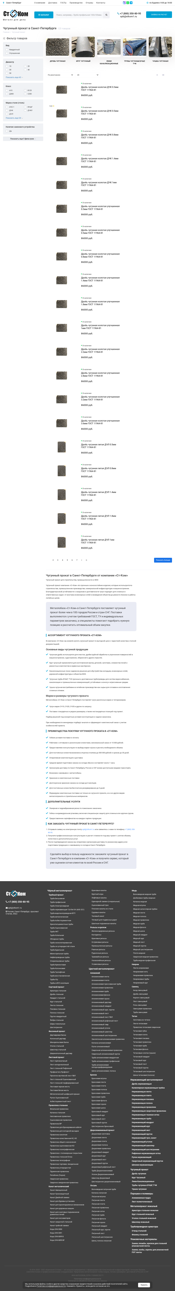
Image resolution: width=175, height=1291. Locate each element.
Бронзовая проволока (101, 1093)
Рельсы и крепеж (98, 927)
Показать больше (163, 560)
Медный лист (139, 942)
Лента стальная (56, 1005)
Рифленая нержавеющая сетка (146, 1153)
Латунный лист (98, 1233)
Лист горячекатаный (58, 1061)
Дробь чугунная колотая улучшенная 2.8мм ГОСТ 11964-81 (100, 374)
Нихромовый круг (140, 983)
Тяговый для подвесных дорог (104, 920)
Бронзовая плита (99, 1086)
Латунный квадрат (99, 1226)
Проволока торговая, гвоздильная (64, 1164)
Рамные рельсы (98, 949)
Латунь (93, 1185)
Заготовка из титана (141, 1020)
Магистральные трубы (59, 954)
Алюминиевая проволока (102, 988)
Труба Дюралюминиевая (102, 1171)
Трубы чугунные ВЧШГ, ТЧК (144, 1185)
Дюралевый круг (99, 1156)
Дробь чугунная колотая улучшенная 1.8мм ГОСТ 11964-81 (100, 303)
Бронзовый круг (98, 1115)
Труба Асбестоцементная (60, 920)
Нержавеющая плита (141, 1095)
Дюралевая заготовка (101, 1134)
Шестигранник (56, 1027)
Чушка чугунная (139, 1189)
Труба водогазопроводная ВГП (62, 913)
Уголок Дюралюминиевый (103, 1174)
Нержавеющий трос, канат (144, 1138)
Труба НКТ (54, 932)
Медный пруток (139, 946)
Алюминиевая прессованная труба (106, 984)
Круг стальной (56, 1002)
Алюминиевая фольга (101, 995)
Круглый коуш (97, 894)
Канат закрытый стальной (61, 1222)
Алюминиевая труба (100, 991)
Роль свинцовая (140, 1005)
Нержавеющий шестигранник (145, 1149)
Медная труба (139, 924)
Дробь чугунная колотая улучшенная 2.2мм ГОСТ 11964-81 (100, 350)
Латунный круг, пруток (101, 1230)
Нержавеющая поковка (143, 1099)
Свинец (135, 987)
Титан (134, 1016)
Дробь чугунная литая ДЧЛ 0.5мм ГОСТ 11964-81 (98, 446)
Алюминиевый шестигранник (104, 1035)
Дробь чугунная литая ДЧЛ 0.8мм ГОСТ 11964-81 (98, 470)
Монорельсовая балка (59, 1042)
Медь (134, 890)
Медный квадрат (140, 935)
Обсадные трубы (57, 939)
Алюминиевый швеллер (102, 1032)
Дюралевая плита (99, 1141)
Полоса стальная (57, 1013)
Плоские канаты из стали (102, 909)
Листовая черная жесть (60, 1087)
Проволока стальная (58, 1105)
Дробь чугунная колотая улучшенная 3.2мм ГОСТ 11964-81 (100, 398)
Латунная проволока (100, 1208)
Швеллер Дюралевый (101, 1178)
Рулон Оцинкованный (59, 1098)
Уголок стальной (57, 1046)
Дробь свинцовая (140, 994)
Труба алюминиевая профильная (105, 1061)
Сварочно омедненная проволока (64, 1183)
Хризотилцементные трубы (61, 924)
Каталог (43, 15)
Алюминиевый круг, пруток (103, 1010)
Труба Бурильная (57, 950)
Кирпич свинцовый (141, 998)
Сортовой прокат (56, 987)
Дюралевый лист (99, 1160)
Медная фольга (139, 927)
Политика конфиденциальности (87, 1279)
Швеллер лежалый (140, 1222)
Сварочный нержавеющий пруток (147, 1161)
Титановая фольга (140, 1049)
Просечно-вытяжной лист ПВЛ (63, 1076)
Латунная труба (98, 1215)
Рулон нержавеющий (141, 1157)
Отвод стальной (139, 1231)
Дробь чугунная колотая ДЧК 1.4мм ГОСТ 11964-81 (99, 160)
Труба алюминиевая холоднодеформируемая (102, 1066)
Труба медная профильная (144, 960)
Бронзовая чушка (99, 1104)
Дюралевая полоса (100, 1145)
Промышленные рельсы (102, 946)
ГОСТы (63, 3)
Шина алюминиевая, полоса (104, 1071)
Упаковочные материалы (143, 1239)
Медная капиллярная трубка (145, 909)
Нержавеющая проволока (144, 1107)
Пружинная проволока (59, 1171)
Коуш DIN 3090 (56, 1229)
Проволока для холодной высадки (64, 1131)
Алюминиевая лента (100, 977)
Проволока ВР (56, 1124)
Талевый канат (98, 916)
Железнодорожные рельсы (103, 931)
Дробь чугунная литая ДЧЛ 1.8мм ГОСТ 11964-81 (98, 517)
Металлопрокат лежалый (143, 1206)
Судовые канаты (98, 912)
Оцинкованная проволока (61, 1120)
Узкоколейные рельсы (101, 960)
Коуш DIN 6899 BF (57, 1240)
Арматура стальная (58, 991)
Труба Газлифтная (57, 972)
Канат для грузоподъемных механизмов (67, 1205)
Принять (144, 1285)
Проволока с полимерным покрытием (66, 1153)
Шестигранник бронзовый (103, 1126)
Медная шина (139, 931)
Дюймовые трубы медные (144, 898)
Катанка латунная (99, 1193)
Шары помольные (57, 1024)
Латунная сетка (98, 1211)
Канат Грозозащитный (59, 1194)
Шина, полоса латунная (101, 1241)
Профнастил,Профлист (59, 1072)
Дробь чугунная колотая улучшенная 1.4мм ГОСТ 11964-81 (100, 279)
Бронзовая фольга (99, 1101)
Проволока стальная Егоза (61, 1157)
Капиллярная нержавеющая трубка (148, 1088)
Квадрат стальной (57, 998)
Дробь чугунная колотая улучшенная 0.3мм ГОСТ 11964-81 (100, 207)
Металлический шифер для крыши (65, 1094)
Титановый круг (139, 1060)
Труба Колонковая (57, 968)
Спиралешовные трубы (59, 961)
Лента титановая (140, 1024)
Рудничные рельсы (100, 953)
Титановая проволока (142, 1042)
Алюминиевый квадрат (101, 1006)
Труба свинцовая (140, 1012)
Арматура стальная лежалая (145, 1210)
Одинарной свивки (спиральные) (106, 901)
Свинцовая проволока (142, 1009)
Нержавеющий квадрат (143, 1122)
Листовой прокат (56, 1057)
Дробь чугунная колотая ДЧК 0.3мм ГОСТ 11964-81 (99, 88)
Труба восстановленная (60, 976)
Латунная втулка (99, 1196)
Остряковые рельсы (100, 942)
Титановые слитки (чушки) (144, 1053)
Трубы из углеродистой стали (62, 946)
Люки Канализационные (143, 1181)
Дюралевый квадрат (100, 1152)
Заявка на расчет (159, 15)
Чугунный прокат (139, 1169)
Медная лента (139, 913)
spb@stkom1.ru (128, 16)
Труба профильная (57, 902)
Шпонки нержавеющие (142, 1165)
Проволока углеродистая (60, 1168)
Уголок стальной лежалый (144, 1218)
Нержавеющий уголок (142, 1142)
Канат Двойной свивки (59, 1197)
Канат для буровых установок (62, 1201)
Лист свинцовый (140, 1001)
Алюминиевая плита (100, 980)
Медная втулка (139, 905)
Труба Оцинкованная (59, 928)
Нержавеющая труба (141, 1118)
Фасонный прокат (57, 1031)
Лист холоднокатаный (59, 1065)
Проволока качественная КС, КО (63, 1138)
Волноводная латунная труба (104, 1189)
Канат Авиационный (58, 1190)
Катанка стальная (57, 1113)
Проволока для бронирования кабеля (65, 1127)
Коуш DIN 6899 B (57, 1236)
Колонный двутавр (58, 1039)
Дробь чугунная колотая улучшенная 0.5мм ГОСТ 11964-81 (100, 231)
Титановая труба (140, 1046)
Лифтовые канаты (99, 898)
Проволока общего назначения (63, 1142)
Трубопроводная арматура (144, 1226)
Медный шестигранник (143, 949)
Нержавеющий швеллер (143, 1145)
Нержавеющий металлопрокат (146, 1079)
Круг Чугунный (138, 1177)
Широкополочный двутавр (61, 1053)
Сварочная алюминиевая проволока (107, 1050)
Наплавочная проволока (60, 1116)
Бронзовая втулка (99, 1078)
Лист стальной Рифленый (61, 1068)
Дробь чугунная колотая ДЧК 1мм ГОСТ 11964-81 (99, 184)
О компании (39, 3)
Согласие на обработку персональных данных (87, 1281)
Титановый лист (140, 1064)
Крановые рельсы (99, 938)
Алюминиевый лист (100, 1013)
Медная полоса (139, 916)
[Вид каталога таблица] (169, 75)
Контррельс (96, 935)
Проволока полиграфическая (62, 1149)
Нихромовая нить (140, 972)
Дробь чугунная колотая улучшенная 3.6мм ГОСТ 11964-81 (100, 422)
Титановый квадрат (141, 1057)
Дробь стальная (56, 994)
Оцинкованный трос (100, 905)
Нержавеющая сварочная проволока (149, 1111)
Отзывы (89, 3)
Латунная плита (98, 1204)
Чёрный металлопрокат (59, 890)
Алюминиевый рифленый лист (105, 1021)
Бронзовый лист (98, 1119)
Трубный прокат (56, 895)
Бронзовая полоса (99, 1089)
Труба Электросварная (59, 906)
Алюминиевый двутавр (101, 1002)
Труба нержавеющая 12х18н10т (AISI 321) (67, 910)
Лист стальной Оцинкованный (63, 1079)
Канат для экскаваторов (60, 1218)
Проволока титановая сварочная (146, 1027)
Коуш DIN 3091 (56, 1233)
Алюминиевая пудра (141, 1198)
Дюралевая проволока (101, 1148)
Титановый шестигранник (144, 1071)
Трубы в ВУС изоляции (59, 983)
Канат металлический (59, 1186)
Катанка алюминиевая (101, 1043)
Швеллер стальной (58, 1050)
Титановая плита (140, 1035)
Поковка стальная (57, 1009)
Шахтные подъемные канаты (104, 923)
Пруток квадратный (58, 1016)
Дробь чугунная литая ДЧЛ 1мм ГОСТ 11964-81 (97, 541)
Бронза (93, 1075)
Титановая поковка (141, 1038)
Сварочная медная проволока (145, 957)
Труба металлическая (59, 917)
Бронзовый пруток (99, 1123)
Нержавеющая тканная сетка (145, 1115)
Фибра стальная (57, 1020)
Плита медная (139, 953)
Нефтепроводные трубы (60, 957)
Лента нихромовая (141, 968)
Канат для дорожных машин (62, 1208)
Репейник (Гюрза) (57, 1175)
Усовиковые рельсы (100, 964)
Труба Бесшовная (57, 898)
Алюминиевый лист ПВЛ (102, 1017)
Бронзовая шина (99, 1108)
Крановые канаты (99, 890)
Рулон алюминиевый (101, 1046)
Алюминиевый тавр (100, 1024)
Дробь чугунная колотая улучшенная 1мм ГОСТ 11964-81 (100, 327)
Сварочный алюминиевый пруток (106, 1054)
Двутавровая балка (58, 1035)
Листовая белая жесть (59, 1090)
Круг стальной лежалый (143, 1214)
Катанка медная (140, 902)
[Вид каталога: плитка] (157, 75)
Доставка (52, 3)
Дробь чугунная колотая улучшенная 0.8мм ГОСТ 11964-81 (100, 255)
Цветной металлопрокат (101, 968)
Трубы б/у (54, 979)
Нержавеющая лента (141, 1092)
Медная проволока (141, 920)
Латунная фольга (99, 1219)
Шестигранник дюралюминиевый (106, 1182)
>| (86, 560)
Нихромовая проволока (143, 975)
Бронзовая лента (99, 1082)
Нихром (135, 964)
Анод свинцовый (140, 990)
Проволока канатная (58, 1135)
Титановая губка (140, 1031)
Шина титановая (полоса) (144, 1075)
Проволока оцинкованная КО (62, 1146)
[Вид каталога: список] (163, 75)
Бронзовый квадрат (100, 1112)
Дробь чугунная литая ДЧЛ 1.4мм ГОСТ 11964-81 (98, 493)
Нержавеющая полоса (142, 1103)
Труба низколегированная (61, 943)
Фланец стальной (140, 1235)
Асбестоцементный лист (60, 1101)
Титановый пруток (140, 1068)
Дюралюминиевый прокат (102, 1130)
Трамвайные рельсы (100, 957)
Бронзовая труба (98, 1097)
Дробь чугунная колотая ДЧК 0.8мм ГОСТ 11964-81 (99, 136)
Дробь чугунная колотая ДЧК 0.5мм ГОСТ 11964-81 (99, 112)
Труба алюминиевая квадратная (105, 1058)
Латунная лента (98, 1200)
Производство (76, 3)
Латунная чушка (98, 1222)
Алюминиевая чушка (100, 999)
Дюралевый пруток (100, 1163)
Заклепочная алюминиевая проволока (108, 1039)
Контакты (100, 3)
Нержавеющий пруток (142, 1134)
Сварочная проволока (59, 1179)
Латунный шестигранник (102, 1237)
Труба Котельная (57, 935)
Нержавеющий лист (141, 1130)
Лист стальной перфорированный (64, 1083)
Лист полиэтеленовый (142, 1202)
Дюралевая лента (99, 1138)
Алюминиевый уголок (101, 1028)
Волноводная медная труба (144, 894)
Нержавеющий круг (141, 1126)
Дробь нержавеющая (142, 1084)
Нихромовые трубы (141, 979)
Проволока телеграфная (60, 1160)
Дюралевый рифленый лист (104, 1167)
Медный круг (138, 938)
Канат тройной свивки (59, 1225)
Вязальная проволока (59, 1109)
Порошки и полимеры (141, 1193)
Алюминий (95, 973)
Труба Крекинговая (58, 965)
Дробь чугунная (139, 1173)
